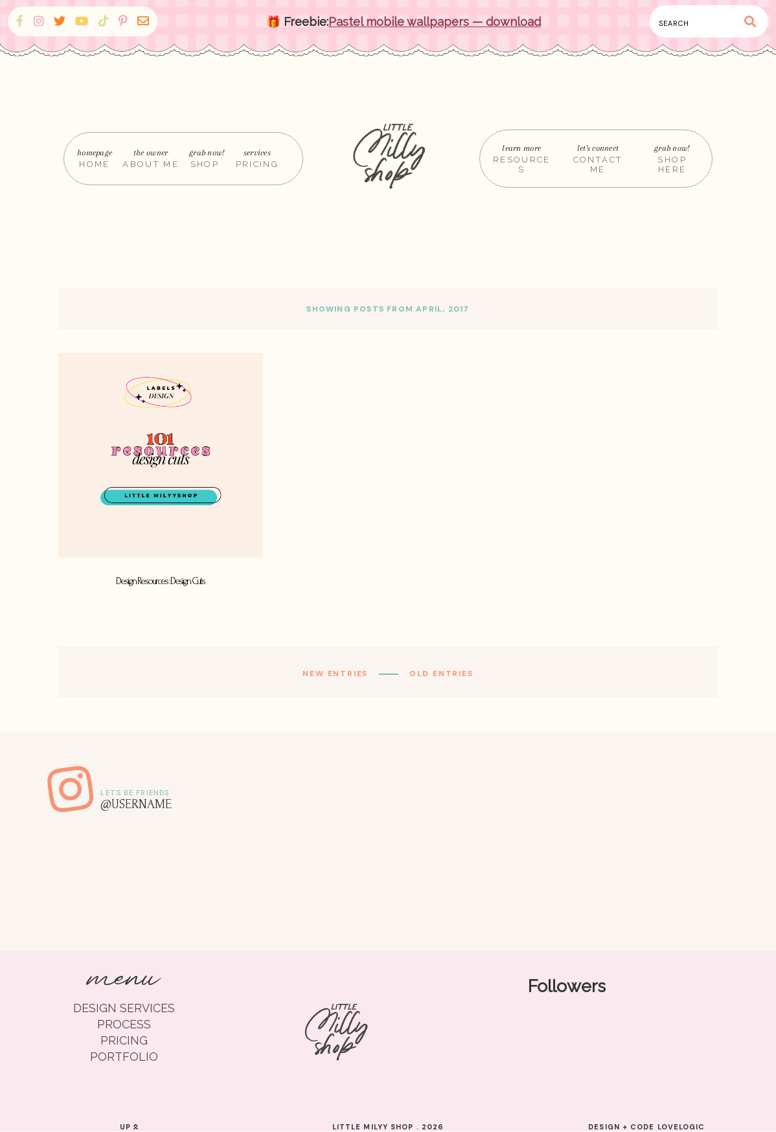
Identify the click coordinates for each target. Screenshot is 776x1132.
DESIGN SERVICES (124, 1008)
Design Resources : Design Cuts (160, 581)
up (129, 1126)
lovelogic (681, 1126)
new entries (336, 673)
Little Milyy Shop (373, 1126)
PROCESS (124, 1024)
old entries (440, 673)
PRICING (124, 1040)
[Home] (391, 158)
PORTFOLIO (124, 1056)
